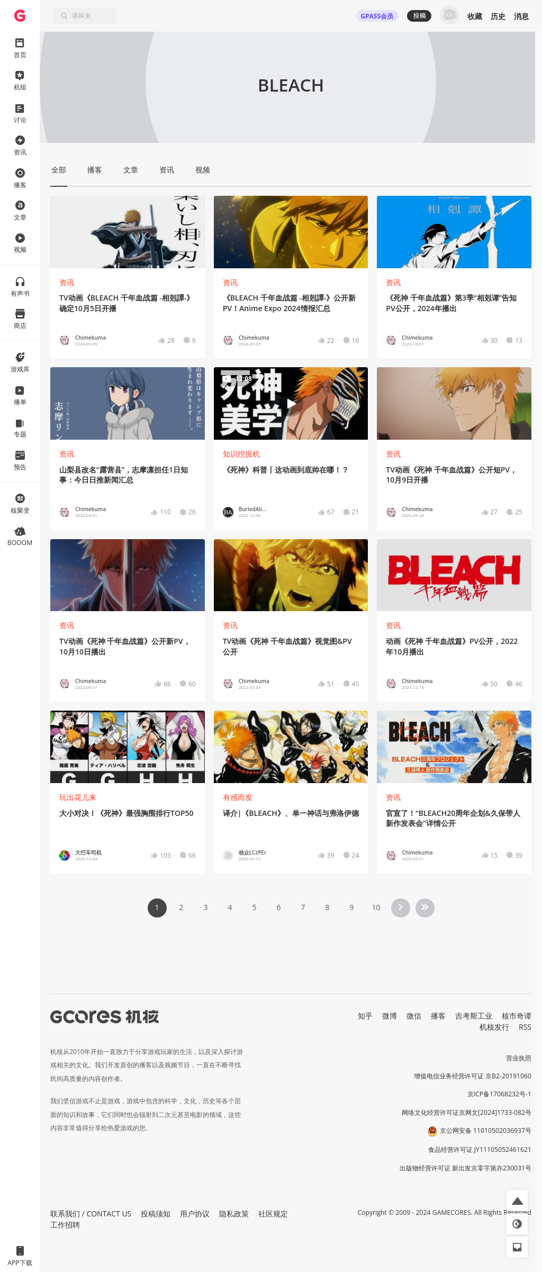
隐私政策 (234, 1214)
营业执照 (518, 1057)
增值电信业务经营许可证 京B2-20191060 (472, 1075)
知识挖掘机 (241, 454)
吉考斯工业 (473, 1016)
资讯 (66, 282)
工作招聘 (65, 1225)
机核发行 (494, 1027)
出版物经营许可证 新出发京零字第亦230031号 (465, 1168)
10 (376, 907)
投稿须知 (155, 1214)
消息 (521, 16)
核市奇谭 (516, 1016)
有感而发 (237, 797)
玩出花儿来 (77, 797)
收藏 (474, 16)
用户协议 (195, 1214)
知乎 (365, 1016)
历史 (498, 16)
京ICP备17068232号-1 (499, 1093)
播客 (438, 1016)
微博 (389, 1016)
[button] (517, 1200)
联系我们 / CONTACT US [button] (90, 1214)
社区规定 (273, 1214)
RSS (525, 1027)
